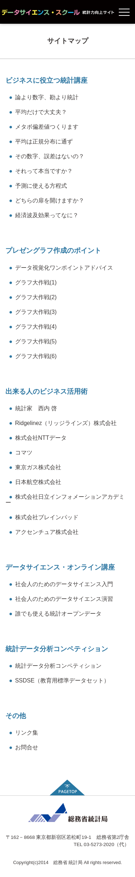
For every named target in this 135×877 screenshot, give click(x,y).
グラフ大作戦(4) (33, 327)
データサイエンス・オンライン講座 (60, 567)
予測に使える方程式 (38, 186)
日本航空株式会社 (35, 482)
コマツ (20, 452)
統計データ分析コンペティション (56, 649)
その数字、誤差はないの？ (46, 156)
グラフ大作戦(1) (33, 282)
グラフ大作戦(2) (33, 297)
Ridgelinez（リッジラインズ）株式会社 (63, 423)
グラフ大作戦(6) (33, 356)
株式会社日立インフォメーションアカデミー (65, 500)
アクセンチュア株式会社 (43, 532)
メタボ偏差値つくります (43, 127)
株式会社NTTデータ (38, 438)
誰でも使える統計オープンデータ (55, 614)
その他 (15, 716)
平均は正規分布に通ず (41, 141)
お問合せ (23, 747)
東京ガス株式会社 (35, 467)
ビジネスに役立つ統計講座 (46, 80)
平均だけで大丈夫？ (38, 112)
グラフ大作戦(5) (33, 341)
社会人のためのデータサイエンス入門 (61, 584)
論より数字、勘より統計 (43, 97)
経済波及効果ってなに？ (43, 215)
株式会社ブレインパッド (43, 517)
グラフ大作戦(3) (33, 312)
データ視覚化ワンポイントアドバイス (61, 268)
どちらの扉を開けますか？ (46, 200)
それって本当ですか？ (41, 171)
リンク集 (23, 733)
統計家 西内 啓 (33, 408)
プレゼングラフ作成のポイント (53, 250)
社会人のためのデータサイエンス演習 (61, 599)
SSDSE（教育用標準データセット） (59, 680)
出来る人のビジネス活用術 (46, 391)
